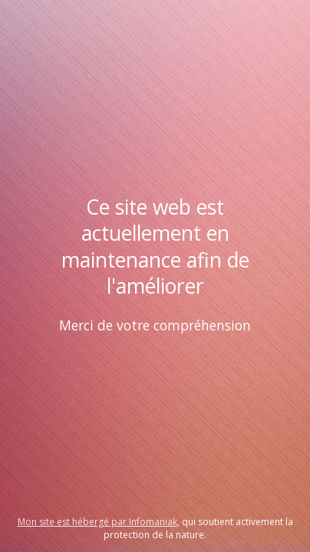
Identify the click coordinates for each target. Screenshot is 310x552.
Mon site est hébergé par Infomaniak (97, 521)
